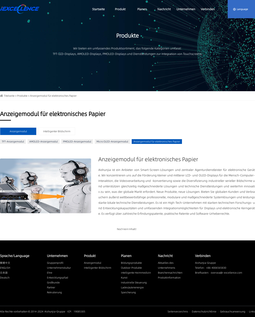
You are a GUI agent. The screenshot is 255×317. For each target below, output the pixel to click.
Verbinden (208, 9)
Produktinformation (169, 277)
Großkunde (53, 282)
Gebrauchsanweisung (232, 311)
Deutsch (4, 277)
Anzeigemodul (92, 263)
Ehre (49, 273)
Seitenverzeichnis (178, 311)
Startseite (98, 9)
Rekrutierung (54, 292)
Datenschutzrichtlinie (204, 311)
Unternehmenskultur (59, 268)
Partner (51, 287)
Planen (142, 9)
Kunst (124, 277)
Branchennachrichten (170, 273)
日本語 (4, 273)
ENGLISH (5, 268)
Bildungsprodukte (131, 263)
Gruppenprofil (55, 263)
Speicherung (128, 292)
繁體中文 (5, 263)
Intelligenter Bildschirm (56, 131)
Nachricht (164, 9)
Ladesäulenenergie (132, 287)
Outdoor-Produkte (131, 268)
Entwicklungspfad (57, 277)
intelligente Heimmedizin (136, 273)
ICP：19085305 (76, 311)
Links (252, 311)
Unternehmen (185, 9)
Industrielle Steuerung (134, 282)
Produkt (120, 9)
